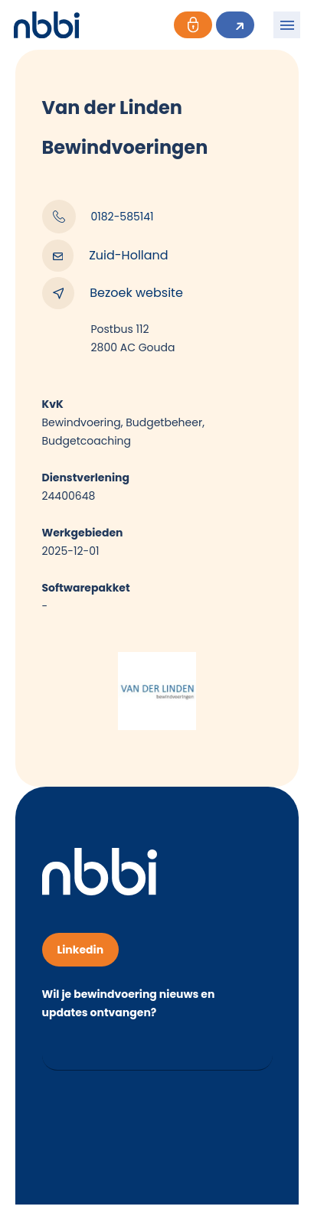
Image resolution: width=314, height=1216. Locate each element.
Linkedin (80, 949)
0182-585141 (98, 216)
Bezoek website (112, 293)
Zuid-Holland (105, 256)
